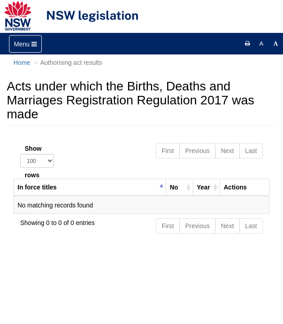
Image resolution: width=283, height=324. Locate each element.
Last (251, 150)
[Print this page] (247, 43)
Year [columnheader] (203, 187)
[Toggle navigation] (25, 44)
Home (21, 62)
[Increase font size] (275, 43)
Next (227, 150)
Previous (197, 150)
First (168, 150)
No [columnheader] (174, 187)
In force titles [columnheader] (37, 187)
